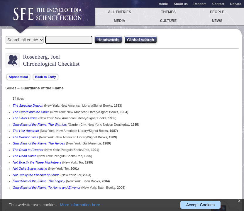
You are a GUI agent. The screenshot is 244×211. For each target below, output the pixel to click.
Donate (235, 4)
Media (119, 21)
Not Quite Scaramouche (30, 168)
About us (181, 4)
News (217, 21)
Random (200, 4)
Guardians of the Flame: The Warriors (40, 124)
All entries (119, 12)
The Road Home (24, 156)
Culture (168, 21)
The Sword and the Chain (31, 112)
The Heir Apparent (26, 130)
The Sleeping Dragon (28, 105)
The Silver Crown (25, 118)
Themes (168, 12)
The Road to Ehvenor (28, 150)
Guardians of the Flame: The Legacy (39, 181)
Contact (218, 4)
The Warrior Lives (25, 137)
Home (163, 4)
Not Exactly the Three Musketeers (37, 162)
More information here (80, 205)
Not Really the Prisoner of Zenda (36, 175)
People (217, 12)
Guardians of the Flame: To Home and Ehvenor (46, 187)
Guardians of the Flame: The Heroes (39, 143)
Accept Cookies (200, 205)
